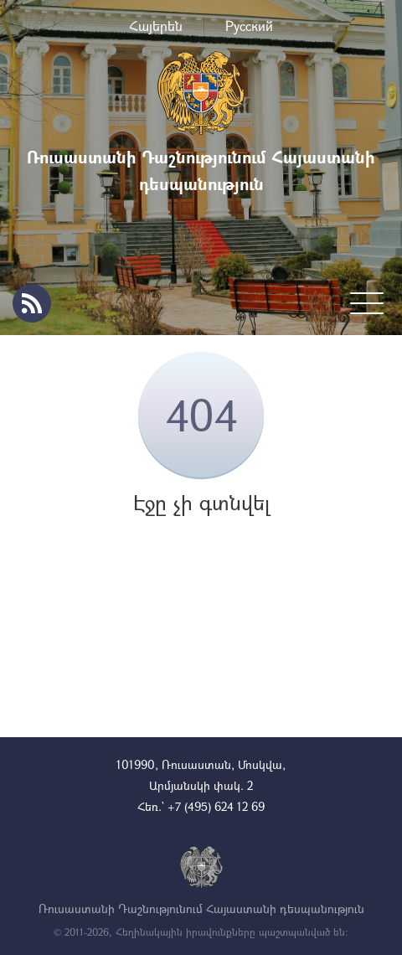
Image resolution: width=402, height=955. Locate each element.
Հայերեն (156, 25)
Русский (249, 25)
